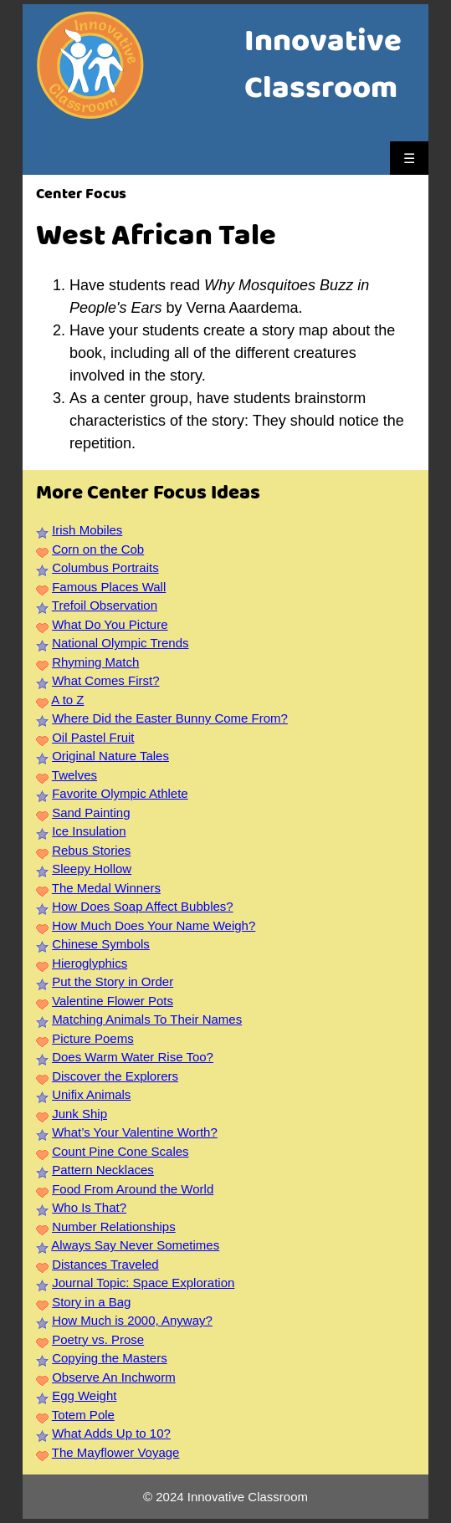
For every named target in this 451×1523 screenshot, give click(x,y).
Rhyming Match (95, 662)
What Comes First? (105, 680)
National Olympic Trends (120, 643)
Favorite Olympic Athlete (120, 793)
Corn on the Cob (98, 549)
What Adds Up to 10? (111, 1433)
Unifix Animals (91, 1094)
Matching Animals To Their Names (147, 1019)
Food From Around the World (132, 1189)
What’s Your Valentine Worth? (135, 1132)
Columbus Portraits (105, 567)
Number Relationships (114, 1226)
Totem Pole (83, 1415)
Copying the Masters (109, 1358)
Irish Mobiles (87, 530)
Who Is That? (89, 1207)
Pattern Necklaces (103, 1170)
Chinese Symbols (101, 944)
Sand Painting (91, 812)
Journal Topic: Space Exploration (143, 1282)
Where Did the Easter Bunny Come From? (170, 718)
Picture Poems (93, 1038)
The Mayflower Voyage (116, 1452)
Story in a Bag (91, 1302)
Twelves (74, 775)
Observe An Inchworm (114, 1377)
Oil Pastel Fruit (93, 737)
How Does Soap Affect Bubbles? (142, 906)
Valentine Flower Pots (112, 1001)
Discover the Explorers (115, 1076)
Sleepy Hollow (91, 868)
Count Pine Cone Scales (120, 1151)
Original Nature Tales (110, 756)
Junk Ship (79, 1113)
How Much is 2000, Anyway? (132, 1320)
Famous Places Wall (109, 587)
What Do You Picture (109, 624)
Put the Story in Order (112, 981)
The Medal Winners (106, 888)
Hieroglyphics (89, 963)
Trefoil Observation (104, 605)
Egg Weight (84, 1395)
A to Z (67, 700)
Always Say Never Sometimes (135, 1245)
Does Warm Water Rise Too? (132, 1057)
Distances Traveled (105, 1264)
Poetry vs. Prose (98, 1339)
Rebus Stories (91, 850)
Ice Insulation (89, 831)
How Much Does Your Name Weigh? (153, 925)
